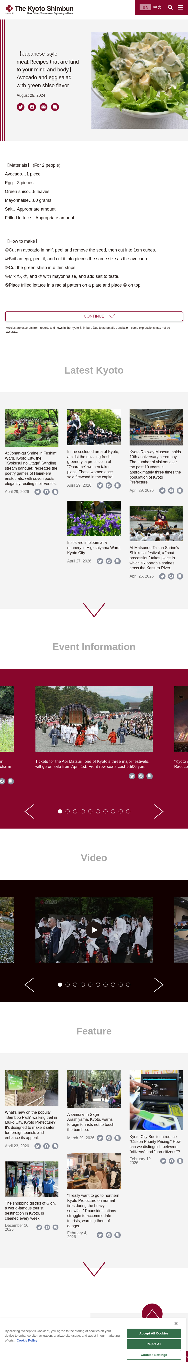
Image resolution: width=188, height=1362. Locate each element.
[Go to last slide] (29, 811)
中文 (157, 7)
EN (146, 7)
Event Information (93, 647)
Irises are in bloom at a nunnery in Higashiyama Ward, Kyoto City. (94, 548)
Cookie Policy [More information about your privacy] (27, 1340)
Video (94, 858)
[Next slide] (159, 811)
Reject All (154, 1344)
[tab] (60, 811)
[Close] (176, 1323)
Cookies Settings (154, 1355)
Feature (94, 1031)
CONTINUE (94, 316)
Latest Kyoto (93, 370)
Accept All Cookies (154, 1333)
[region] (93, 1340)
